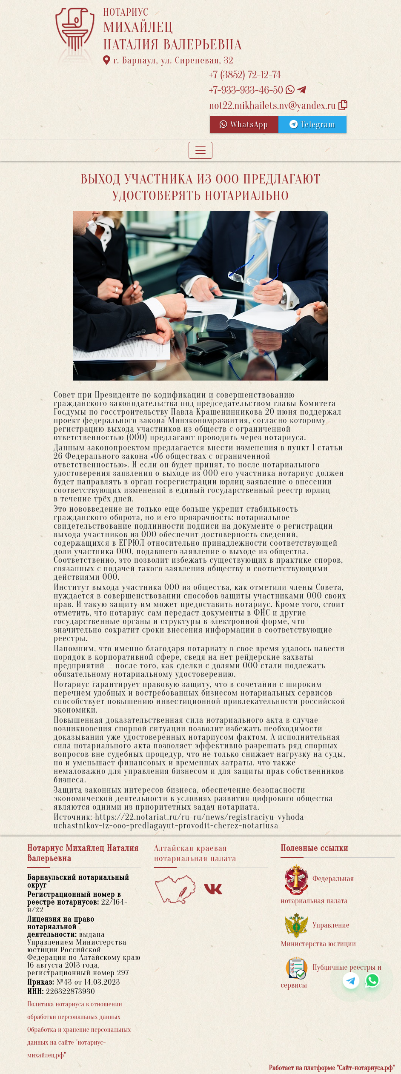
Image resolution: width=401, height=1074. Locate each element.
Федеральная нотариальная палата (317, 884)
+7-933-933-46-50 (257, 90)
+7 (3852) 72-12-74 (245, 75)
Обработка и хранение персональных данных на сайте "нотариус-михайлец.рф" (79, 1042)
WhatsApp (244, 124)
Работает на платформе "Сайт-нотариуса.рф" (332, 1068)
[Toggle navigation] (200, 150)
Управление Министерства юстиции (318, 930)
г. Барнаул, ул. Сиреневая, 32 (168, 60)
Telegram (312, 124)
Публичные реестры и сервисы (331, 973)
